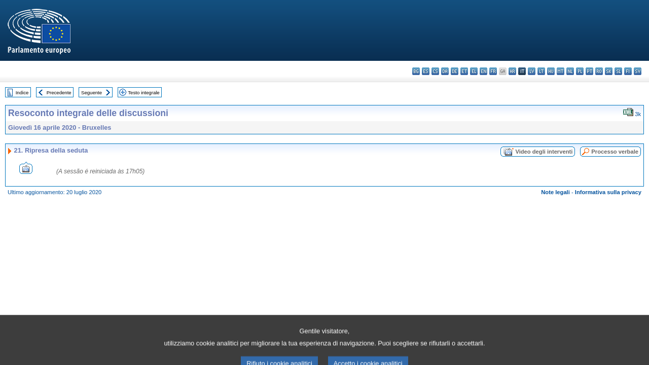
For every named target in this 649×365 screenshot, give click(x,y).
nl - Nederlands (570, 71)
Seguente (91, 92)
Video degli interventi (543, 152)
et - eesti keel (464, 71)
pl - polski (580, 71)
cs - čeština (435, 71)
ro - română (599, 71)
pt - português (589, 71)
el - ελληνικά (474, 71)
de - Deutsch (454, 71)
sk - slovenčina (608, 71)
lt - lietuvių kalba (541, 71)
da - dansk (445, 71)
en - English (483, 71)
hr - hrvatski (512, 71)
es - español (425, 71)
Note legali (555, 192)
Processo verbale (614, 152)
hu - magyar (551, 71)
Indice (22, 92)
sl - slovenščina (618, 71)
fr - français (493, 71)
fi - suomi (628, 71)
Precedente (59, 92)
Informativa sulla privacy (608, 192)
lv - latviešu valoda (531, 71)
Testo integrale (143, 92)
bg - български (416, 71)
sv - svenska (637, 71)
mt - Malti (560, 71)
